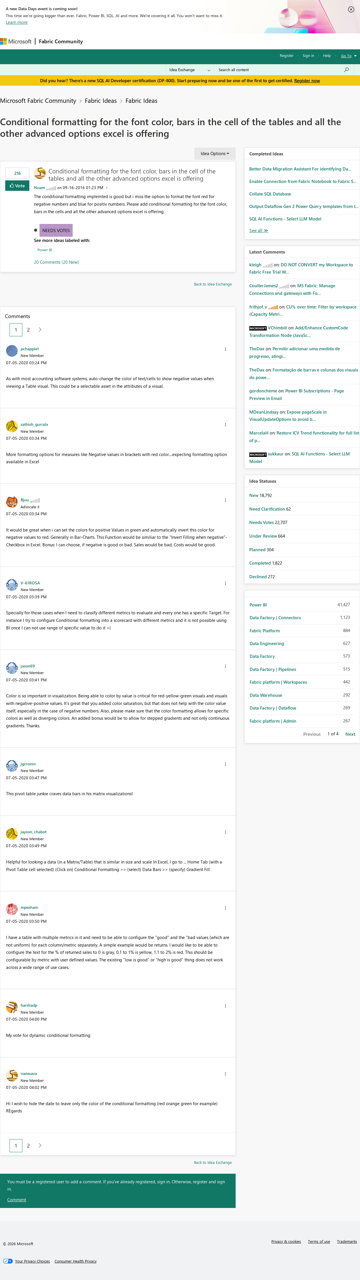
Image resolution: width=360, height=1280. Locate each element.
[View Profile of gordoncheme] (263, 391)
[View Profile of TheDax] (256, 348)
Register (287, 55)
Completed (260, 563)
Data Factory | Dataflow (273, 708)
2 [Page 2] (28, 329)
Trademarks (347, 1241)
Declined (258, 576)
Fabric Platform (265, 630)
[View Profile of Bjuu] (25, 499)
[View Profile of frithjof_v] (258, 307)
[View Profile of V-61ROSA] (30, 583)
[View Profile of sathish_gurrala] (34, 424)
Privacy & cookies (286, 1241)
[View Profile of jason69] (28, 666)
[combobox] (284, 69)
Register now (307, 80)
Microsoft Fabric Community (38, 100)
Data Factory (262, 656)
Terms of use (319, 1241)
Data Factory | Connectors (275, 617)
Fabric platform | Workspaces (278, 682)
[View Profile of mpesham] (29, 907)
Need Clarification (267, 509)
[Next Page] (38, 329)
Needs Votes (56, 230)
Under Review (263, 536)
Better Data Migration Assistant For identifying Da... (300, 169)
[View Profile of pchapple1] (30, 348)
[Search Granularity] (190, 69)
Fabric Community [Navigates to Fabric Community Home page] (61, 41)
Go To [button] (346, 55)
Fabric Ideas (101, 100)
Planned (258, 549)
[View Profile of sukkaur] (276, 454)
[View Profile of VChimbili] (277, 328)
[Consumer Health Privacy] (75, 1261)
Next (350, 734)
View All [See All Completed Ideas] (258, 230)
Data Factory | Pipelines (273, 669)
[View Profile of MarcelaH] (258, 433)
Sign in (308, 55)
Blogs (197, 41)
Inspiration (121, 41)
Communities (171, 41)
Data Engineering (267, 643)
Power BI (44, 249)
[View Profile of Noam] (39, 187)
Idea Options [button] (213, 153)
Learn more (17, 22)
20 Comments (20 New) (56, 262)
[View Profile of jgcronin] (28, 763)
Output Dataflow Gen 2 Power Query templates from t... (304, 206)
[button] (225, 349)
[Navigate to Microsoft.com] (15, 41)
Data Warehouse (266, 695)
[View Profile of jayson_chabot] (33, 831)
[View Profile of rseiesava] (29, 1073)
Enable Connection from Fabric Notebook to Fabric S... (303, 181)
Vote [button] (19, 185)
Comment (16, 1199)
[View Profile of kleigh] (255, 265)
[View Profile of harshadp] (29, 1005)
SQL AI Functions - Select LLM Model (285, 219)
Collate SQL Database (270, 194)
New (254, 495)
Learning (219, 41)
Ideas (145, 41)
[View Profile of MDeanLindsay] (264, 412)
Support (244, 41)
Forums (96, 41)
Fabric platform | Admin (273, 721)
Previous (311, 734)
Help (327, 55)
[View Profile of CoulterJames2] (263, 285)
